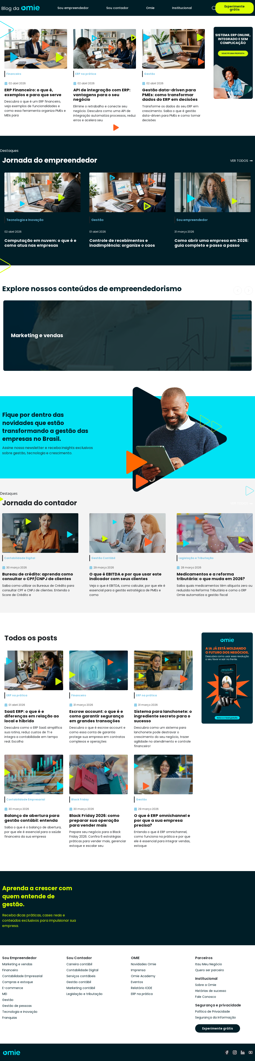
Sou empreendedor (73, 8)
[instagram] (235, 1052)
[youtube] (250, 1052)
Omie (150, 8)
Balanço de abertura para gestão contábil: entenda (31, 818)
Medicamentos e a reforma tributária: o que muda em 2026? (211, 576)
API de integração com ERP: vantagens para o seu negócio (101, 94)
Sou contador (117, 8)
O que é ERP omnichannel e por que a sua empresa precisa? (162, 820)
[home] (20, 8)
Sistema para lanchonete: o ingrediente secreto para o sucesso (163, 716)
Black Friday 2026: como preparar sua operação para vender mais (94, 820)
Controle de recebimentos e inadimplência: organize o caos (122, 243)
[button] (237, 290)
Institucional (182, 8)
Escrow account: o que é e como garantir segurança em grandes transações (96, 716)
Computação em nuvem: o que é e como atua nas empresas (40, 243)
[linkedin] (242, 1052)
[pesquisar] (214, 8)
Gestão (97, 220)
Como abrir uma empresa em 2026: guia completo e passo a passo (211, 243)
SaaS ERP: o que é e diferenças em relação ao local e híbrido (31, 716)
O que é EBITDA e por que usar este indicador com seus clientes (125, 576)
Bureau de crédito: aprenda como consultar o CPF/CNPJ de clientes (37, 576)
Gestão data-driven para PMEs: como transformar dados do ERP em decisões (170, 94)
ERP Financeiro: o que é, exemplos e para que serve (32, 92)
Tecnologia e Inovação (25, 220)
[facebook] (227, 1052)
